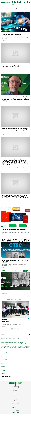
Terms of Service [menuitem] (15, 410)
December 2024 (3, 367)
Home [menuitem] (15, 399)
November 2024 (3, 369)
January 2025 (3, 366)
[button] (12, 2)
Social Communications (4, 357)
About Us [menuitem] (15, 400)
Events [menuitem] (15, 406)
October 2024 (3, 370)
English (14, 4)
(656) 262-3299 (15, 391)
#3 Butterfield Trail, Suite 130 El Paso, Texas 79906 (15, 387)
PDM (1, 356)
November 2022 (3, 373)
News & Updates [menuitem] (15, 407)
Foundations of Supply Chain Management (7, 338)
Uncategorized (3, 40)
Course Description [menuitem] (15, 403)
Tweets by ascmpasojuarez (6, 379)
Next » (18, 329)
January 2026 (3, 363)
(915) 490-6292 (15, 390)
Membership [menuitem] (15, 404)
